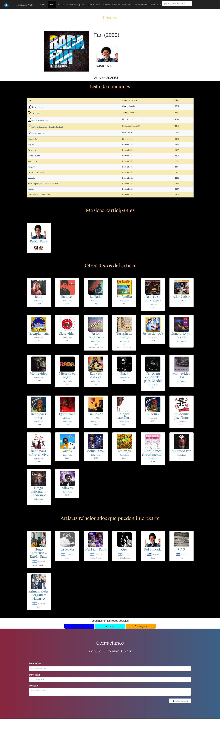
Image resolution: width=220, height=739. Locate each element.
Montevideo (39, 374)
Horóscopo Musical (131, 4)
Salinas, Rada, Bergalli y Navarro (39, 595)
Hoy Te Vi (32, 144)
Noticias (107, 4)
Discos (52, 4)
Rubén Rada (38, 241)
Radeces (67, 297)
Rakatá (67, 451)
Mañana (31, 167)
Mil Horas (35, 114)
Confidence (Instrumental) (153, 453)
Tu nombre (35, 664)
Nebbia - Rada (95, 550)
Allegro (67, 488)
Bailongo (124, 451)
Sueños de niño (95, 416)
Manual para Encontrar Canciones (43, 183)
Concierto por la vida (181, 336)
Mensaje (33, 686)
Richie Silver (95, 451)
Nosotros (116, 4)
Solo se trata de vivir (40, 120)
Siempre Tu (32, 161)
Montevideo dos (181, 376)
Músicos (60, 4)
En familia (124, 297)
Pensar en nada (38, 133)
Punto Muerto (34, 156)
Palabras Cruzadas (36, 172)
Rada (38, 297)
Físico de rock (153, 334)
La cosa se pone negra (153, 299)
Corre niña (32, 139)
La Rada (96, 297)
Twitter (109, 626)
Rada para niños (38, 416)
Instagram (141, 626)
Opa (124, 550)
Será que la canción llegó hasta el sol (47, 127)
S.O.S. (181, 550)
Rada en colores (96, 376)
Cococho (31, 178)
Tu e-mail (34, 675)
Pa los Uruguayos (96, 336)
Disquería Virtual (94, 4)
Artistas (43, 4)
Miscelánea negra (67, 376)
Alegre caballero (124, 416)
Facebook (79, 626)
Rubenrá (153, 414)
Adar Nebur (181, 297)
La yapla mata (38, 334)
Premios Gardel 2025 (151, 4)
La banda (67, 550)
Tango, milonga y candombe (38, 492)
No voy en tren (37, 107)
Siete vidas (67, 334)
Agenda (80, 4)
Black (124, 374)
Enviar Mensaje (180, 701)
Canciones (71, 4)
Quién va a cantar (67, 416)
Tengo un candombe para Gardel (153, 377)
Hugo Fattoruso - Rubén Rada (38, 553)
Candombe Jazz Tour (181, 416)
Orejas (31, 189)
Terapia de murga (124, 336)
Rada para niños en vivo (39, 453)
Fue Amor (32, 150)
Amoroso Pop (181, 451)
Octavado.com (24, 4)
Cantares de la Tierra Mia (39, 194)
